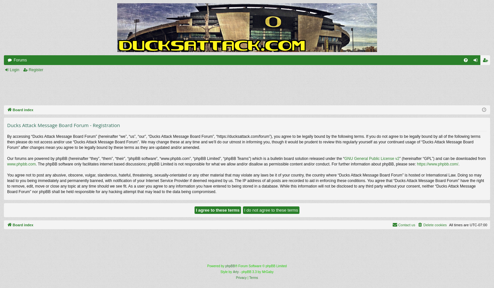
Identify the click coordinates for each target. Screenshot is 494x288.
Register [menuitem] (486, 61)
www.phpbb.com (21, 164)
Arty (236, 272)
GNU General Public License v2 (371, 158)
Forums (20, 60)
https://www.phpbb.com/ (437, 164)
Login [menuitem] (477, 61)
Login (14, 70)
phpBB (230, 266)
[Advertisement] (173, 89)
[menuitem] (466, 60)
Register (36, 70)
